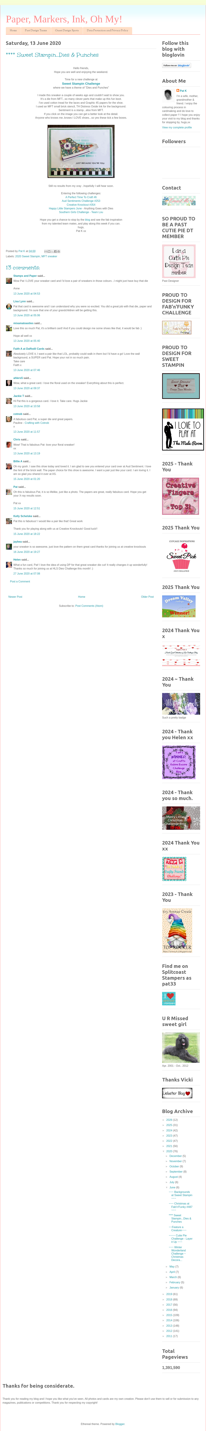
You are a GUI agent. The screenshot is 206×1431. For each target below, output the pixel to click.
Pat (15, 486)
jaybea (17, 541)
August (174, 1176)
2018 (169, 1299)
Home (13, 31)
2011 (169, 1336)
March (173, 1277)
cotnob (17, 414)
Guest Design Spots (67, 31)
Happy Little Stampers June (65, 208)
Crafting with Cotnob (37, 422)
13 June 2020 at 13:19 (26, 453)
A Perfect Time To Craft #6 (81, 197)
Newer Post (15, 596)
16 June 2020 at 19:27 (26, 551)
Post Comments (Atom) (89, 605)
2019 (169, 1294)
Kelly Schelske (22, 516)
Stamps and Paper (25, 275)
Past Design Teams (36, 31)
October (174, 1166)
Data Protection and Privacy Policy (107, 31)
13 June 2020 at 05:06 (26, 315)
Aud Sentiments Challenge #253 (81, 200)
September (176, 1171)
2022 (169, 1140)
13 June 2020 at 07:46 (26, 370)
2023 (169, 1135)
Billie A (17, 461)
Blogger (119, 1424)
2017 (169, 1304)
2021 (169, 1146)
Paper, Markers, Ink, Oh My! (64, 19)
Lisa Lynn (19, 301)
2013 (169, 1325)
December (176, 1156)
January (174, 1287)
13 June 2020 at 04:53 (26, 293)
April (172, 1272)
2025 (169, 1125)
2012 (169, 1331)
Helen (17, 559)
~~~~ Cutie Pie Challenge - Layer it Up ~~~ (180, 1238)
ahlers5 (18, 378)
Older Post (147, 596)
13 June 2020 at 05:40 (26, 340)
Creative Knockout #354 (81, 204)
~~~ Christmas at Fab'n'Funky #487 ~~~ (180, 1206)
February (175, 1282)
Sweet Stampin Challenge (81, 83)
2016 (169, 1310)
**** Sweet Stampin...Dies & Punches (180, 1218)
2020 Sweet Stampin (27, 256)
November (176, 1161)
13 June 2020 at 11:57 (26, 431)
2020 (169, 1151)
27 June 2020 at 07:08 (26, 573)
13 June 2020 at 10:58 (26, 406)
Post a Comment (20, 581)
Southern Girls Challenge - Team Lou (81, 212)
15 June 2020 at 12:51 (26, 508)
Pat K (183, 90)
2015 (169, 1315)
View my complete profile (177, 127)
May (172, 1266)
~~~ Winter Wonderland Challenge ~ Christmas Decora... (177, 1254)
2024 (169, 1130)
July (172, 1182)
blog (87, 219)
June (172, 1187)
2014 (169, 1320)
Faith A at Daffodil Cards (29, 348)
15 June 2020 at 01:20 (26, 479)
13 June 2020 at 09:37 (26, 388)
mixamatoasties (23, 323)
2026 (169, 1119)
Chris (16, 439)
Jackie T (18, 396)
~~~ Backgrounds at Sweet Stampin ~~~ (180, 1195)
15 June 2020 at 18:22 (26, 534)
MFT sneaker (49, 256)
